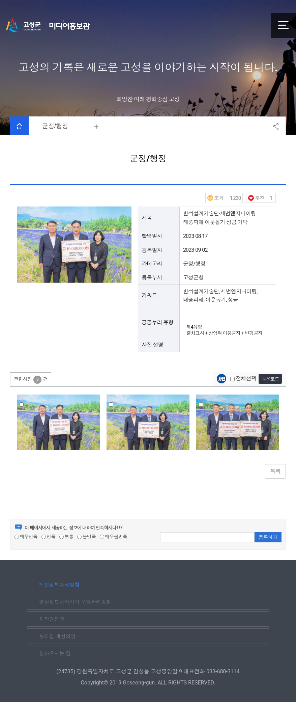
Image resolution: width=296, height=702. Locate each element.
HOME (19, 126)
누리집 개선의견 (57, 636)
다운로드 (270, 379)
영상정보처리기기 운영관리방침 (75, 602)
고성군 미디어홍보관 (48, 25)
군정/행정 (55, 126)
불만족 (86, 536)
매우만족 (25, 536)
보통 (66, 536)
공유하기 (276, 126)
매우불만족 (113, 536)
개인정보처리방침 (59, 585)
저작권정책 (51, 619)
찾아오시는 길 (55, 654)
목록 (275, 471)
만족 (48, 536)
